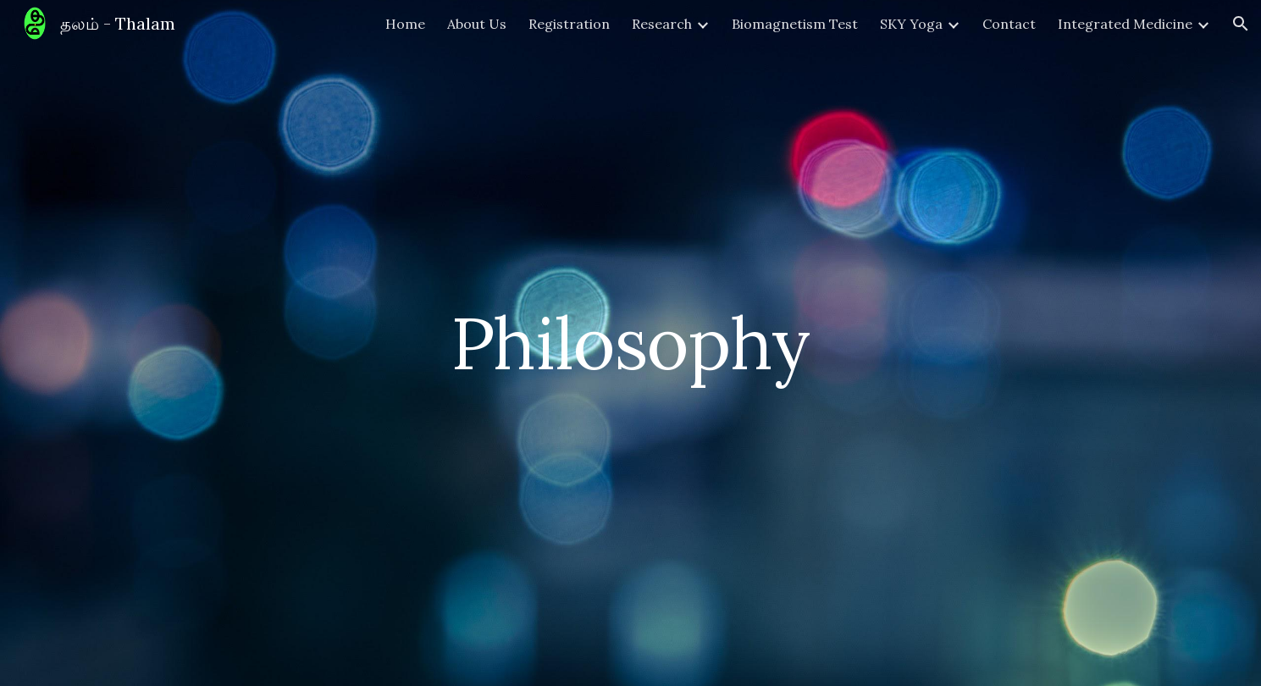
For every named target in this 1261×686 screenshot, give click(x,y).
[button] (1240, 23)
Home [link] (405, 23)
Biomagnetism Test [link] (795, 23)
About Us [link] (476, 23)
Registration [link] (569, 23)
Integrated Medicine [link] (1125, 23)
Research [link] (662, 23)
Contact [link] (1009, 23)
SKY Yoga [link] (911, 23)
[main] (631, 342)
